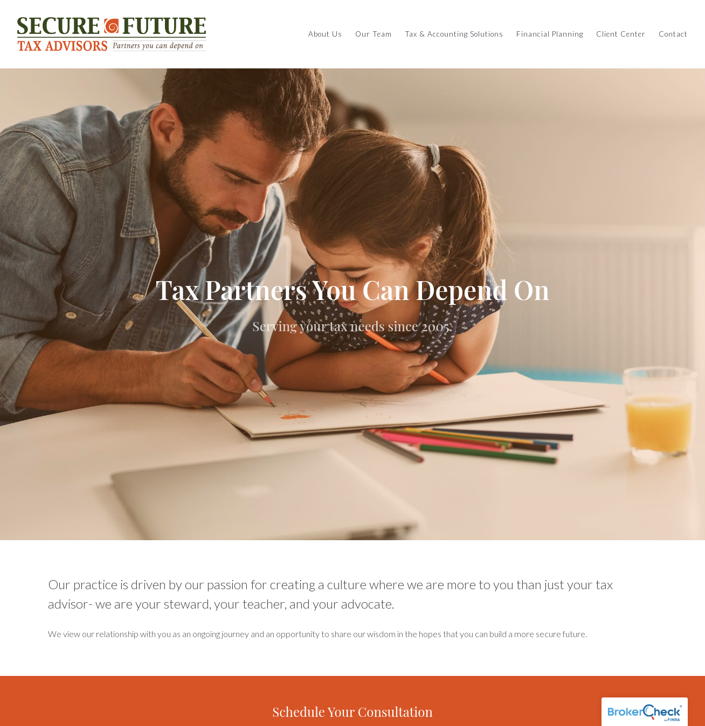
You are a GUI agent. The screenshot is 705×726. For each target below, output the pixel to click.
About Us (325, 34)
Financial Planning (549, 34)
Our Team (373, 34)
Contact (673, 34)
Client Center (621, 34)
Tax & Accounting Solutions (454, 34)
